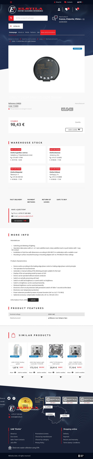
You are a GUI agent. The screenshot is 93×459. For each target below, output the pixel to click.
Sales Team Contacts (17, 439)
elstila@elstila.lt (15, 417)
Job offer (13, 442)
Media (27, 32)
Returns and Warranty (70, 439)
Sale (38, 32)
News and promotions (48, 32)
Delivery (66, 433)
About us (21, 32)
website (33, 300)
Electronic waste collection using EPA (23, 447)
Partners (33, 32)
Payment (66, 436)
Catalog (15, 26)
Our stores (14, 436)
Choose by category (42, 439)
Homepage (13, 32)
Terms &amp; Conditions (71, 442)
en (79, 2)
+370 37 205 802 (24, 213)
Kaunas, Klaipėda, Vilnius (70, 19)
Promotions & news (42, 433)
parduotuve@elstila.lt (25, 216)
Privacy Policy (39, 442)
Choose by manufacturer (43, 436)
